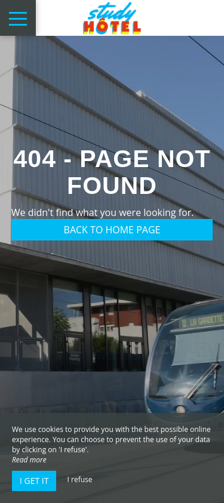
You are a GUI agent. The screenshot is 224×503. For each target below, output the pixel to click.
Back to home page (112, 229)
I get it (34, 480)
